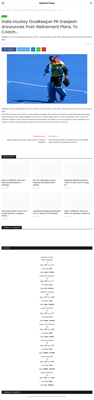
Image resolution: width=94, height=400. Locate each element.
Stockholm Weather (47, 276)
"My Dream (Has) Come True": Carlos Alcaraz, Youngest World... (15, 213)
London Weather (47, 308)
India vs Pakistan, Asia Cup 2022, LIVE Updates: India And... (77, 212)
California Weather (47, 292)
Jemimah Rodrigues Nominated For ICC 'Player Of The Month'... (47, 212)
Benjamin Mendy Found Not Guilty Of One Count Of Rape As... (76, 182)
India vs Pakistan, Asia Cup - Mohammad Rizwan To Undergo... (14, 182)
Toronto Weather (47, 340)
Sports (9, 10)
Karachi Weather (47, 373)
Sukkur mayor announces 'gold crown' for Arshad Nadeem (26, 141)
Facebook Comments (11, 228)
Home (3, 10)
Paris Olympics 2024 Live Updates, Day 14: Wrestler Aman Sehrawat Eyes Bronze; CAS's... (68, 141)
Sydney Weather (47, 356)
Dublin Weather (47, 260)
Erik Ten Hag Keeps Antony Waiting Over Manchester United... (44, 182)
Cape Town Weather (47, 324)
